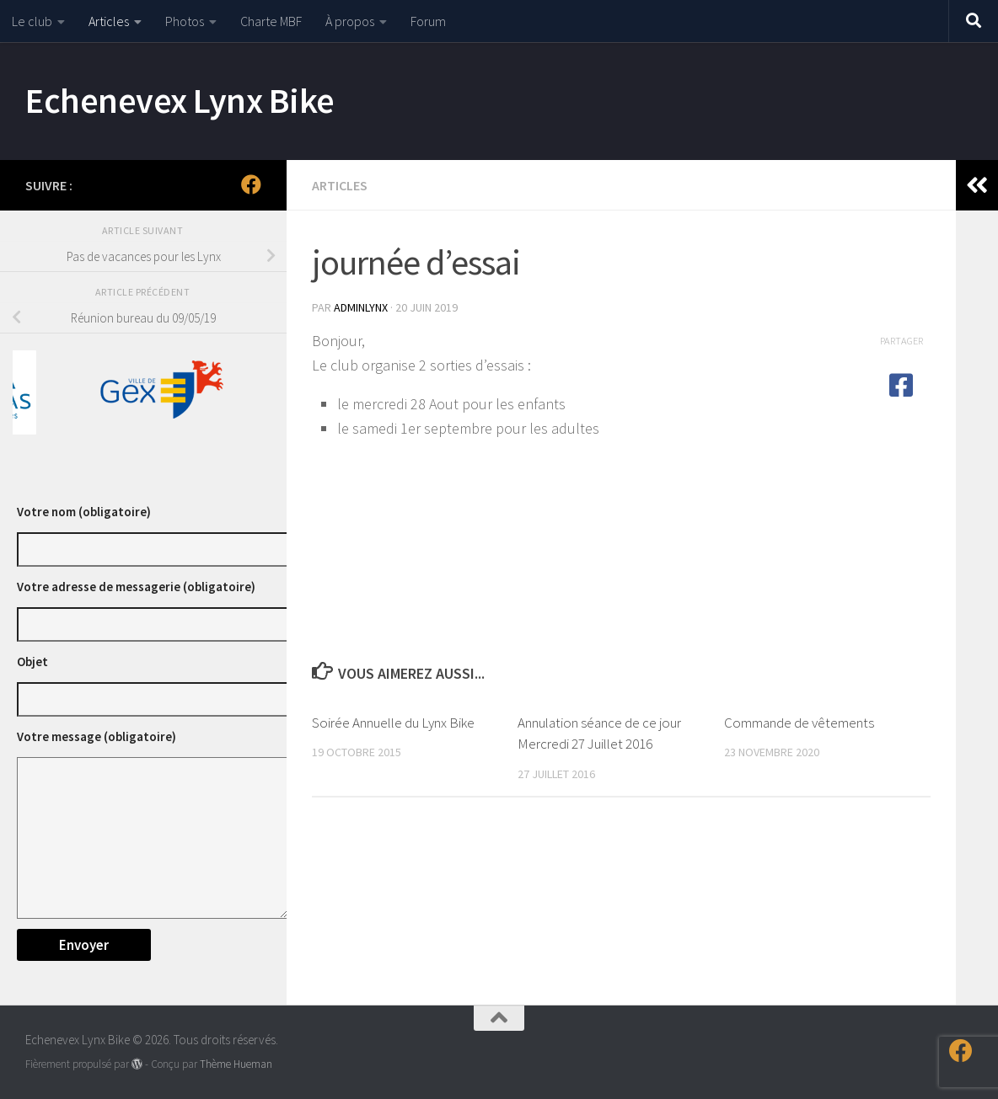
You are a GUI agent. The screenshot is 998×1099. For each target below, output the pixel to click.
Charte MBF (271, 21)
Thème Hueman (236, 1064)
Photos (184, 21)
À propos (349, 21)
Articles (109, 21)
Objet (32, 662)
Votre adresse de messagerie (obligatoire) (136, 587)
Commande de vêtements (799, 722)
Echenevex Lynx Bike (180, 100)
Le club (32, 21)
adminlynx (361, 307)
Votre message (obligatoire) (96, 736)
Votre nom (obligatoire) (84, 512)
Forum (428, 21)
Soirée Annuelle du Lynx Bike (393, 722)
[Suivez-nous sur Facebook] (251, 184)
